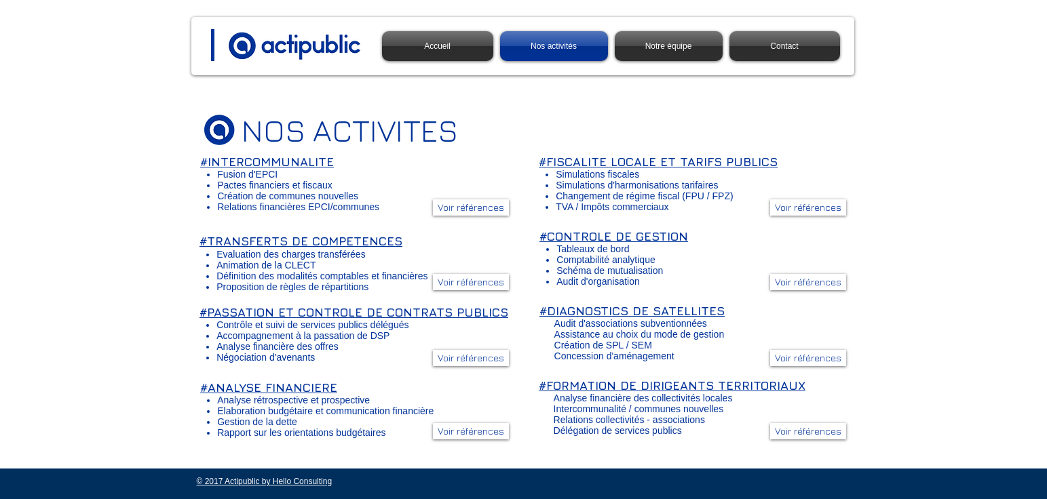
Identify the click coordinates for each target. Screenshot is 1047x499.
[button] (471, 358)
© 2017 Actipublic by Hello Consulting (264, 481)
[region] (354, 336)
